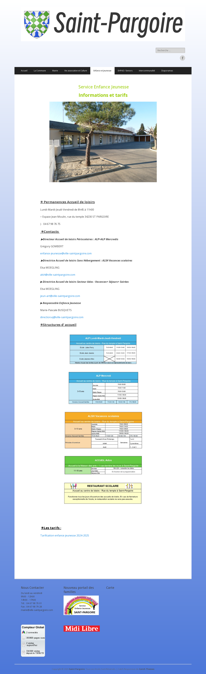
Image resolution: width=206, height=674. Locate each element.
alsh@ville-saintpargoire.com (57, 274)
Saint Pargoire (77, 669)
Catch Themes (146, 669)
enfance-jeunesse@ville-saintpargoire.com (66, 253)
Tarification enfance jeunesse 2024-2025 (64, 535)
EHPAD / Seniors (125, 70)
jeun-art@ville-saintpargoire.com (60, 296)
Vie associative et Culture (75, 70)
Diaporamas (167, 70)
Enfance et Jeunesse (102, 70)
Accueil (24, 70)
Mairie (55, 70)
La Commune (40, 70)
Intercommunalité (147, 70)
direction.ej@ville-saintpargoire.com (61, 317)
